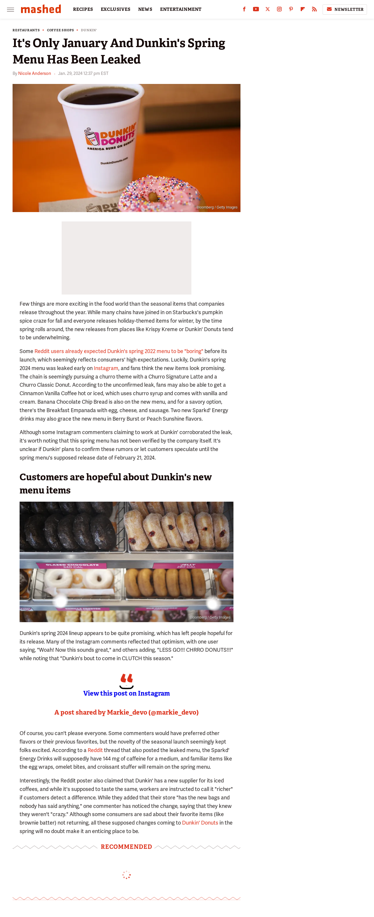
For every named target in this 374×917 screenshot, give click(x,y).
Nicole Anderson (34, 73)
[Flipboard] (302, 10)
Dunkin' (89, 30)
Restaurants (26, 30)
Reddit (95, 750)
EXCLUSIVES (116, 9)
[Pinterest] (291, 10)
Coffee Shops (60, 30)
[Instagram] (279, 10)
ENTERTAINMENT (181, 9)
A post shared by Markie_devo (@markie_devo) (126, 712)
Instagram (106, 368)
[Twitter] (267, 10)
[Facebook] (244, 10)
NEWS (145, 9)
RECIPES (83, 9)
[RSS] (314, 10)
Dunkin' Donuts (200, 822)
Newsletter (345, 9)
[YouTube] (255, 10)
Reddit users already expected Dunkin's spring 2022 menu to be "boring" (118, 351)
